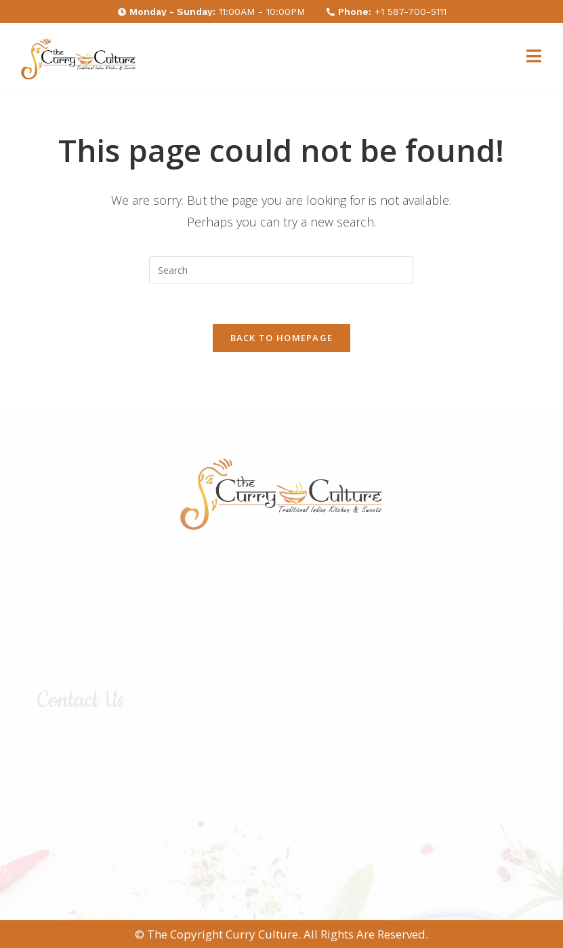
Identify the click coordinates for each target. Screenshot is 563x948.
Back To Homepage (281, 338)
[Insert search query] (281, 269)
